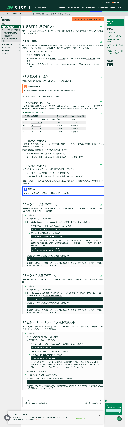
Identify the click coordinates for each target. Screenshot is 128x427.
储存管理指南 (40, 14)
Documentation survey (112, 22)
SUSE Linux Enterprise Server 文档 (23, 14)
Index (9, 14)
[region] (56, 417)
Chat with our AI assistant (113, 410)
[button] (7, 418)
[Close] (100, 415)
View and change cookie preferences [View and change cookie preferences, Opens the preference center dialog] (80, 417)
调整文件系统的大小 (64, 14)
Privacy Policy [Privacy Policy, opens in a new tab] (38, 419)
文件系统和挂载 (51, 14)
